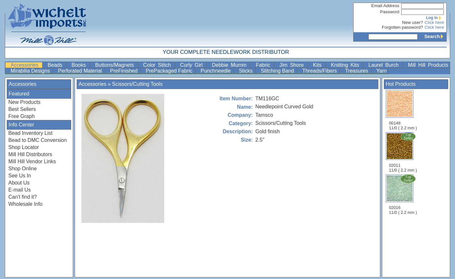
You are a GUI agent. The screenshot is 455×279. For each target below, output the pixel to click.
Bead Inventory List (30, 133)
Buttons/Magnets (116, 65)
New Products (24, 102)
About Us (19, 182)
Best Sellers (22, 109)
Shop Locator (23, 147)
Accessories (26, 65)
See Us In (19, 175)
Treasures (357, 71)
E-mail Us (19, 190)
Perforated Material (80, 71)
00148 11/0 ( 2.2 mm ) (403, 110)
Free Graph (21, 116)
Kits (318, 65)
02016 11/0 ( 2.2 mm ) (403, 194)
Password (389, 11)
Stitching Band (278, 71)
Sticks (246, 71)
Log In (435, 17)
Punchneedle (216, 71)
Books (79, 65)
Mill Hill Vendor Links (32, 161)
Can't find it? (22, 197)
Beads (56, 65)
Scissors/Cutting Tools (137, 84)
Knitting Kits (346, 65)
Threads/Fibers (320, 71)
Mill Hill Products (428, 65)
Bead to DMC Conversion (37, 140)
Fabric (264, 65)
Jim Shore (293, 65)
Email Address (385, 5)
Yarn (381, 71)
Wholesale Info (25, 204)
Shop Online (22, 168)
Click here (434, 22)
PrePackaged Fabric (170, 71)
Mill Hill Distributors (30, 154)
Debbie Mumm (230, 65)
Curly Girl (192, 65)
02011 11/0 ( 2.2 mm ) (403, 152)
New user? (412, 22)
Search (435, 36)
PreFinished (124, 71)
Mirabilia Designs (31, 71)
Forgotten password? (402, 27)
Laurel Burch (384, 65)
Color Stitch (158, 65)
